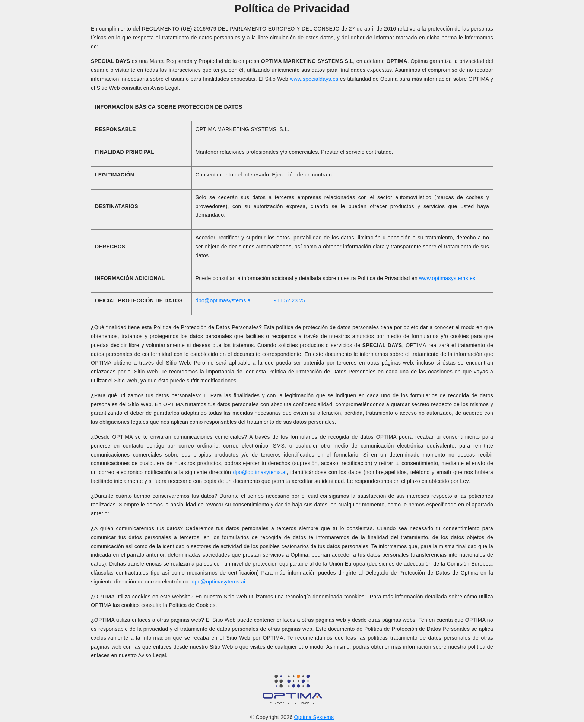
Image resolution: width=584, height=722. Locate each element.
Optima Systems (314, 717)
